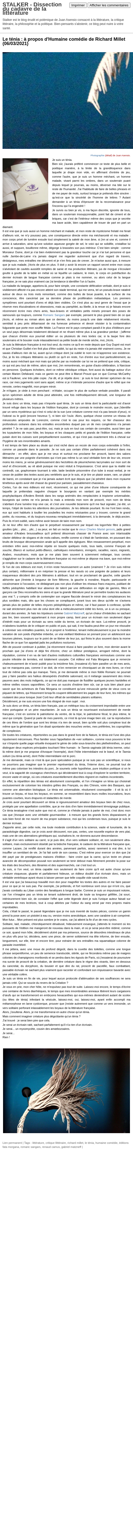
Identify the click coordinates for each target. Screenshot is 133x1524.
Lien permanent (12, 1142)
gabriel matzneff (71, 1146)
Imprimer (78, 5)
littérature (38, 1142)
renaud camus (51, 1146)
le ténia (89, 1142)
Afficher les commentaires (109, 5)
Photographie (97, 155)
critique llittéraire (56, 1142)
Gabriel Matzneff (74, 613)
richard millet (75, 1142)
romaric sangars (31, 1146)
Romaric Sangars (54, 315)
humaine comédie (106, 1142)
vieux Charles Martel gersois (97, 529)
